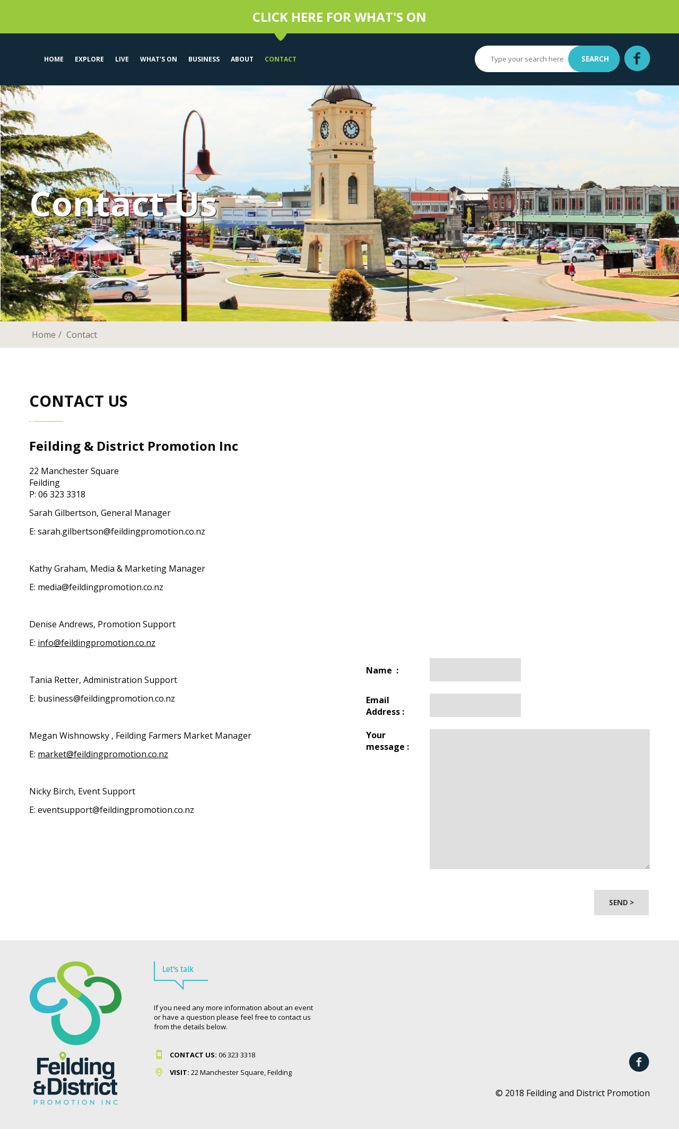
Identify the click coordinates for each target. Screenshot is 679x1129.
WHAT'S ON (158, 59)
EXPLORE (89, 59)
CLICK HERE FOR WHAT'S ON (339, 16)
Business (204, 59)
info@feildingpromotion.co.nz (96, 643)
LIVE (122, 59)
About (242, 59)
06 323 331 (210, 1055)
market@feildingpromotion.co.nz (103, 754)
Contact (281, 59)
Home (54, 59)
